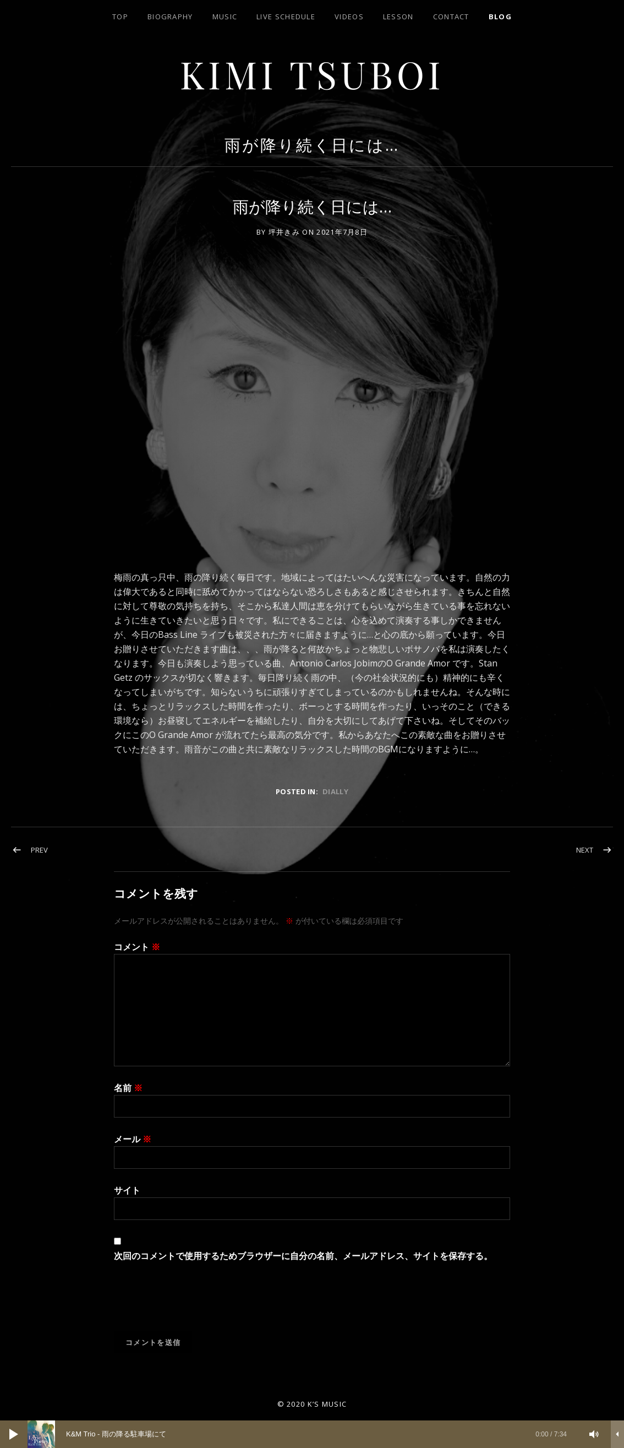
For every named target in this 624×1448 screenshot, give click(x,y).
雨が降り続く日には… (312, 144)
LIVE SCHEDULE (285, 16)
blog (500, 16)
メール (132, 1139)
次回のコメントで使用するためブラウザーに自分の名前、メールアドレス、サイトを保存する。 (303, 1256)
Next (584, 850)
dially (335, 791)
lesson (398, 16)
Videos (349, 16)
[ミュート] (594, 1434)
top (120, 16)
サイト (127, 1190)
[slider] (303, 1434)
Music (225, 16)
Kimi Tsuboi (312, 73)
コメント (137, 947)
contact (451, 16)
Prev (39, 850)
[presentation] (197, 1304)
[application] (312, 1434)
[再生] (14, 1434)
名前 (128, 1088)
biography (170, 16)
